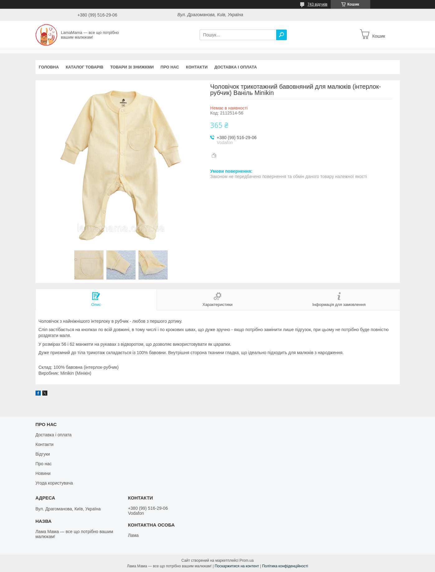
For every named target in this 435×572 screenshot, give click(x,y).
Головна (49, 67)
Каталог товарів (84, 67)
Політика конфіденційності (285, 566)
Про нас (170, 67)
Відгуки (42, 454)
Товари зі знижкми (132, 67)
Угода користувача (54, 483)
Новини (43, 473)
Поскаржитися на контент (237, 566)
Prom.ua (246, 560)
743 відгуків (317, 4)
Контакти (197, 67)
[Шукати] (281, 35)
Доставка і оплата (236, 67)
